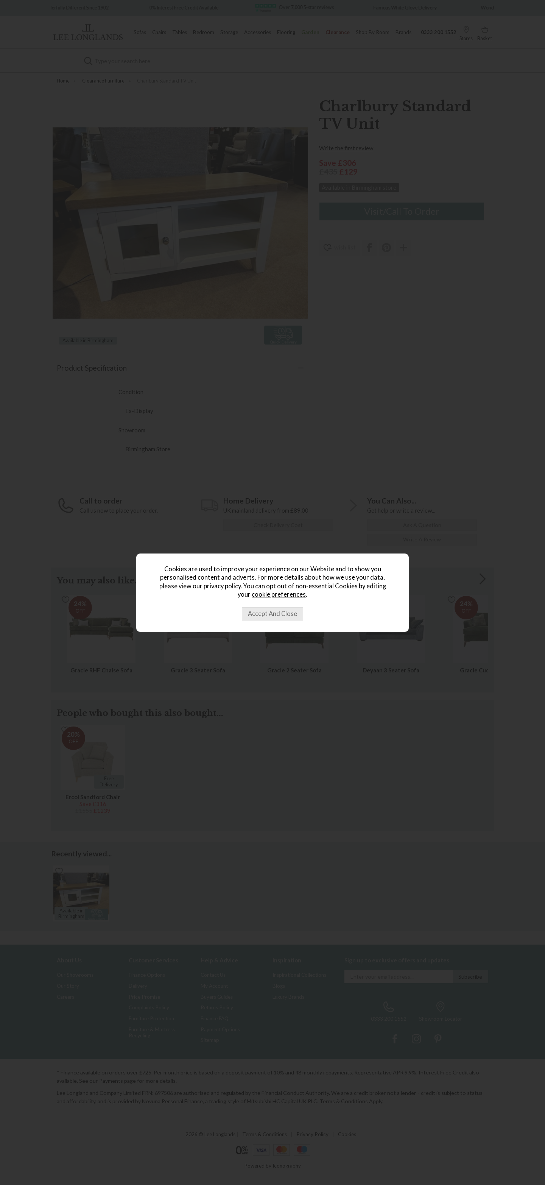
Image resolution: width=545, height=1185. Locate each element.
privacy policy (222, 586)
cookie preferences (279, 594)
